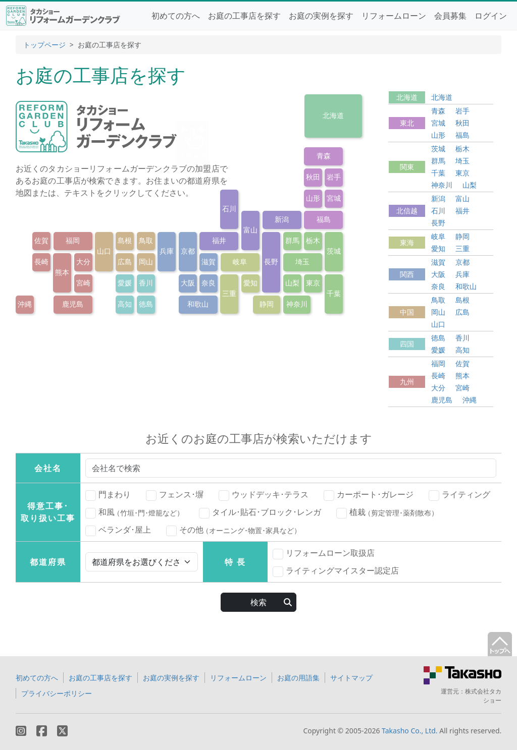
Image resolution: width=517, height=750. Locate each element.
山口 (104, 251)
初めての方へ (175, 15)
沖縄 (25, 304)
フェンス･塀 (174, 495)
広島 (125, 261)
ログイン (491, 15)
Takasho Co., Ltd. (410, 730)
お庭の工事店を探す (244, 15)
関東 (407, 166)
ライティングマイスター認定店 (336, 571)
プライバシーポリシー (56, 693)
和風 (134, 512)
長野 (271, 261)
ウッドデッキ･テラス (263, 495)
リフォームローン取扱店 (324, 553)
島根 (125, 240)
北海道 (333, 115)
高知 (125, 304)
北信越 (407, 210)
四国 (407, 344)
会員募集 (450, 15)
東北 (407, 123)
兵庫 (167, 251)
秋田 (313, 177)
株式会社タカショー (483, 696)
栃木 (313, 240)
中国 (407, 312)
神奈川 (296, 304)
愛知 (250, 282)
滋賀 (208, 261)
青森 (324, 155)
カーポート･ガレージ (368, 495)
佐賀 (41, 240)
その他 (233, 530)
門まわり (108, 495)
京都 (188, 251)
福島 (324, 219)
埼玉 (302, 261)
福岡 (73, 240)
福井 (219, 240)
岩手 (334, 177)
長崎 (41, 261)
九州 (407, 381)
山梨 (292, 282)
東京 (313, 282)
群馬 (292, 240)
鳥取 (146, 240)
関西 (407, 274)
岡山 (146, 261)
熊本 (62, 272)
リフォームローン (393, 15)
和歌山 (198, 304)
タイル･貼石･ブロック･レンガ (260, 512)
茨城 (334, 251)
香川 (146, 282)
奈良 (208, 282)
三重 (229, 293)
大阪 (188, 282)
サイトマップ (351, 677)
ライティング (459, 495)
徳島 (146, 304)
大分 (83, 261)
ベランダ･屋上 (118, 530)
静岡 (267, 304)
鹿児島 (72, 304)
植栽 (387, 512)
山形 (313, 198)
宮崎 (83, 282)
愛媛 (125, 282)
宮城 (334, 198)
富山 (250, 230)
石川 (229, 208)
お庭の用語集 (298, 677)
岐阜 (240, 261)
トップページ (44, 44)
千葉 (334, 293)
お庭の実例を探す (321, 15)
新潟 (282, 219)
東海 (407, 242)
